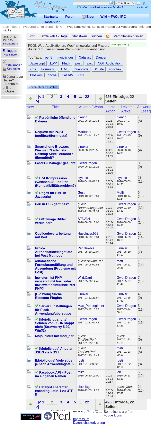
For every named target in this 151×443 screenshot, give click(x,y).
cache (52, 75)
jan (119, 372)
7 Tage (63, 36)
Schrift (142, 7)
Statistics (11, 69)
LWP (53, 63)
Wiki (103, 16)
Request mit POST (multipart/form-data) (51, 133)
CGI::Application (110, 63)
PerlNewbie (86, 248)
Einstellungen (12, 63)
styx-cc (83, 178)
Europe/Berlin (11, 43)
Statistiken (79, 36)
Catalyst (85, 57)
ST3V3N (84, 219)
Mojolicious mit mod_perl (54, 336)
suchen (96, 36)
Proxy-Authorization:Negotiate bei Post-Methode (53, 251)
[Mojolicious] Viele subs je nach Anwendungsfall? (54, 362)
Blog (88, 16)
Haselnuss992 (88, 233)
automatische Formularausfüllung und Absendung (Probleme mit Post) (55, 266)
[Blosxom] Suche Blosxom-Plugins (48, 296)
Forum (70, 16)
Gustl (81, 192)
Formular (47, 69)
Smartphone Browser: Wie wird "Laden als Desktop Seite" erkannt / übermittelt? (54, 152)
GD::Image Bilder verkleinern (50, 221)
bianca (82, 117)
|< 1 (41, 96)
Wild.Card (85, 277)
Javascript (37, 63)
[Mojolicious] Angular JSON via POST (53, 350)
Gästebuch (52, 22)
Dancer (101, 57)
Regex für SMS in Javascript (50, 194)
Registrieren (10, 54)
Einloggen (10, 50)
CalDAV (67, 75)
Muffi (120, 192)
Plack (66, 63)
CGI (81, 75)
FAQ (114, 16)
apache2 (115, 69)
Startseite (51, 16)
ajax (90, 63)
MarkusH (84, 132)
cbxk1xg (84, 387)
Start (5, 26)
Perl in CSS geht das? (52, 204)
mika (81, 372)
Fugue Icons (113, 415)
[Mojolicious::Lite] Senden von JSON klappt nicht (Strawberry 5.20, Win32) (54, 325)
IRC (123, 16)
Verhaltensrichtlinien (128, 36)
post (78, 63)
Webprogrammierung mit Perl (43, 26)
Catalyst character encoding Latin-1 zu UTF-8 (54, 390)
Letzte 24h (47, 36)
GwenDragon (126, 132)
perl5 (48, 57)
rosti (120, 261)
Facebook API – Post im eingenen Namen (53, 374)
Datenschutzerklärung (89, 422)
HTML (64, 69)
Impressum (81, 419)
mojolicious (65, 57)
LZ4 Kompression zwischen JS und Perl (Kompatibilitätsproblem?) (55, 182)
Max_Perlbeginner (91, 306)
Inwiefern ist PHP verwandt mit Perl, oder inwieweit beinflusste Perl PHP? (55, 283)
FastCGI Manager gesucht (55, 163)
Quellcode (81, 69)
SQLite (99, 69)
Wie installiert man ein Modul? (100, 7)
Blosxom (36, 75)
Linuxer (83, 146)
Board (16, 26)
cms (33, 69)
